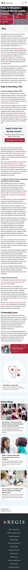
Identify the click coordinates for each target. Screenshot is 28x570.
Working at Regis (14, 546)
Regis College (14, 522)
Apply (17, 17)
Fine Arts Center (14, 563)
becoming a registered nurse (10, 103)
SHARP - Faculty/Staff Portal (14, 533)
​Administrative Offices (14, 567)
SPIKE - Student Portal (14, 529)
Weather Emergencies (14, 536)
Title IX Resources (14, 553)
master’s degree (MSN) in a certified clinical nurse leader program (13, 194)
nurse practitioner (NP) (8, 54)
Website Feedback (14, 539)
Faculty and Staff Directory (14, 543)
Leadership (5, 22)
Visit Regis (5, 17)
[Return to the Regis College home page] (6, 3)
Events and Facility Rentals (14, 560)
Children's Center (14, 557)
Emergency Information (14, 550)
